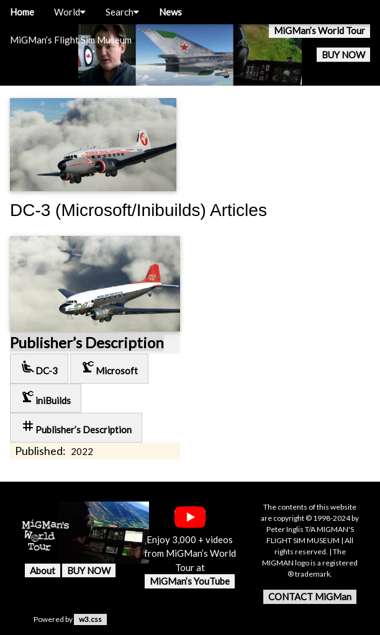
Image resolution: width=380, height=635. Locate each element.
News (170, 11)
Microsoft (109, 367)
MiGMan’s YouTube (190, 581)
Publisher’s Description (87, 342)
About (42, 570)
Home (22, 11)
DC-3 (39, 367)
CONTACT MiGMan (309, 596)
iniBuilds (45, 397)
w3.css (90, 619)
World (70, 11)
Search (122, 11)
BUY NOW (343, 54)
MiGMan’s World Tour (319, 30)
